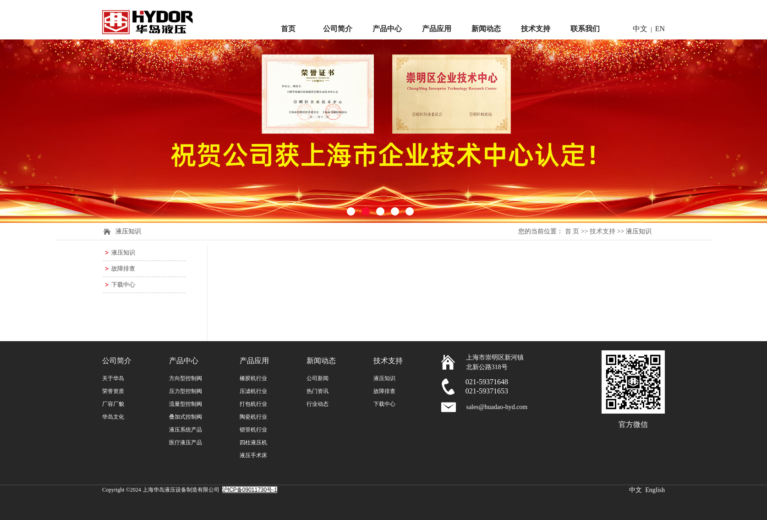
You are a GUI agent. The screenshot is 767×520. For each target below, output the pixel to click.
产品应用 (436, 29)
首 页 (572, 231)
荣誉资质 (113, 391)
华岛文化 (113, 417)
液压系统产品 (185, 429)
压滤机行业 (253, 391)
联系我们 (585, 29)
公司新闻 (318, 378)
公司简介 (337, 29)
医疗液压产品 (185, 442)
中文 (640, 29)
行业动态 (318, 404)
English (655, 490)
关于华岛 (113, 378)
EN (660, 29)
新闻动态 (486, 29)
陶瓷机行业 (253, 417)
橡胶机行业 (253, 378)
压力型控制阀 (185, 391)
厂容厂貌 (113, 404)
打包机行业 (253, 404)
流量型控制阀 (185, 404)
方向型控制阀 (185, 378)
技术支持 (535, 29)
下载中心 (123, 284)
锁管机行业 (253, 429)
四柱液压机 (253, 442)
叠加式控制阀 (185, 417)
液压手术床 (253, 455)
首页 (288, 29)
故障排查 (123, 268)
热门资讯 (318, 391)
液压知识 (123, 252)
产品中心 (387, 29)
